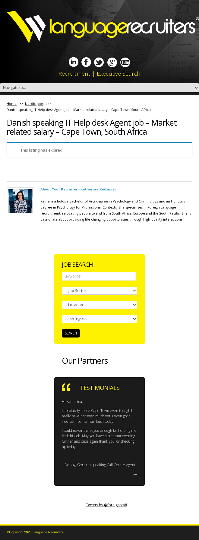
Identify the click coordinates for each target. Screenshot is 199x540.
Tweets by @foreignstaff (106, 504)
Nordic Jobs (34, 103)
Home (12, 103)
